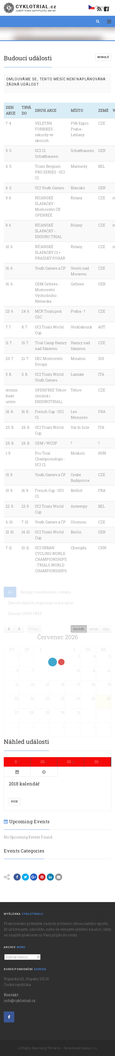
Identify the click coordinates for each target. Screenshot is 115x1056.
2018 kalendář (24, 784)
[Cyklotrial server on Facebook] (9, 1016)
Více (14, 801)
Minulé (103, 57)
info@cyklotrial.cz (19, 1000)
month (79, 628)
